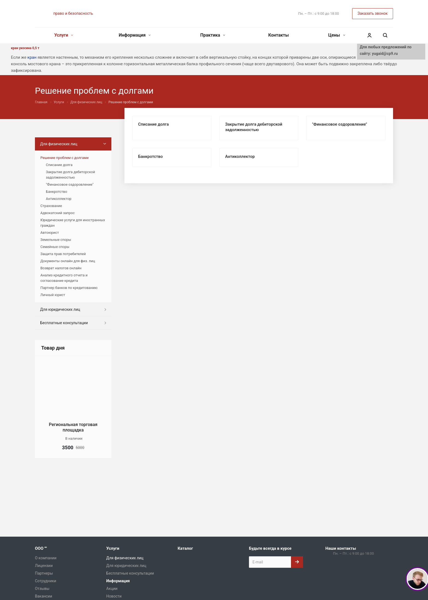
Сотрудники (45, 581)
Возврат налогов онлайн (61, 268)
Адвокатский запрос (57, 213)
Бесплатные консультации (64, 323)
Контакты (278, 35)
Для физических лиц (58, 144)
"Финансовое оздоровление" (339, 124)
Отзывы (42, 588)
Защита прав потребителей (63, 254)
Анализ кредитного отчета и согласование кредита (64, 278)
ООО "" (41, 548)
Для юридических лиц (60, 309)
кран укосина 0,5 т (25, 48)
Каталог (185, 548)
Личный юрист (52, 295)
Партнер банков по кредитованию (68, 288)
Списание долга (153, 124)
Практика (212, 35)
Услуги (63, 35)
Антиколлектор (240, 156)
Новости (113, 596)
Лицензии (44, 565)
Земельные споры (55, 240)
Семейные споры (54, 247)
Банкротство (150, 156)
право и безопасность (73, 13)
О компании (46, 558)
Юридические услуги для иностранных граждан (72, 222)
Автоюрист (49, 232)
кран (31, 57)
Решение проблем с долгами (64, 158)
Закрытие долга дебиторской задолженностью (70, 174)
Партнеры (44, 573)
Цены (336, 35)
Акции (111, 588)
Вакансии (43, 596)
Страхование (51, 206)
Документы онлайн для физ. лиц (67, 261)
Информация (135, 35)
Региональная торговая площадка (73, 427)
